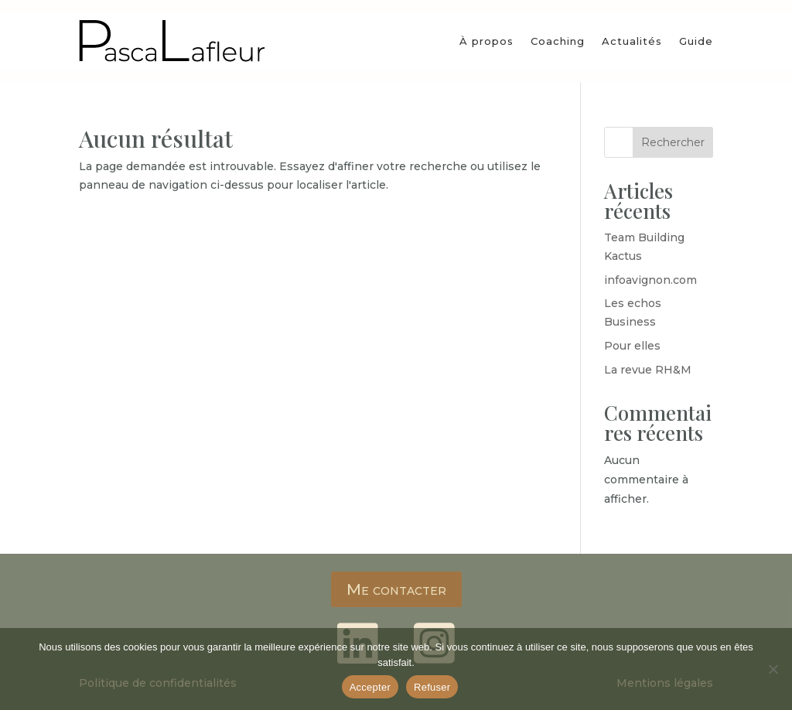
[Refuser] (772, 669)
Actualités (632, 41)
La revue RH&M (647, 370)
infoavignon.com (650, 280)
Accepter (370, 687)
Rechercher (673, 142)
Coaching (558, 41)
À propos (486, 41)
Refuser (432, 687)
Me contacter (396, 589)
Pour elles (632, 346)
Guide (696, 41)
